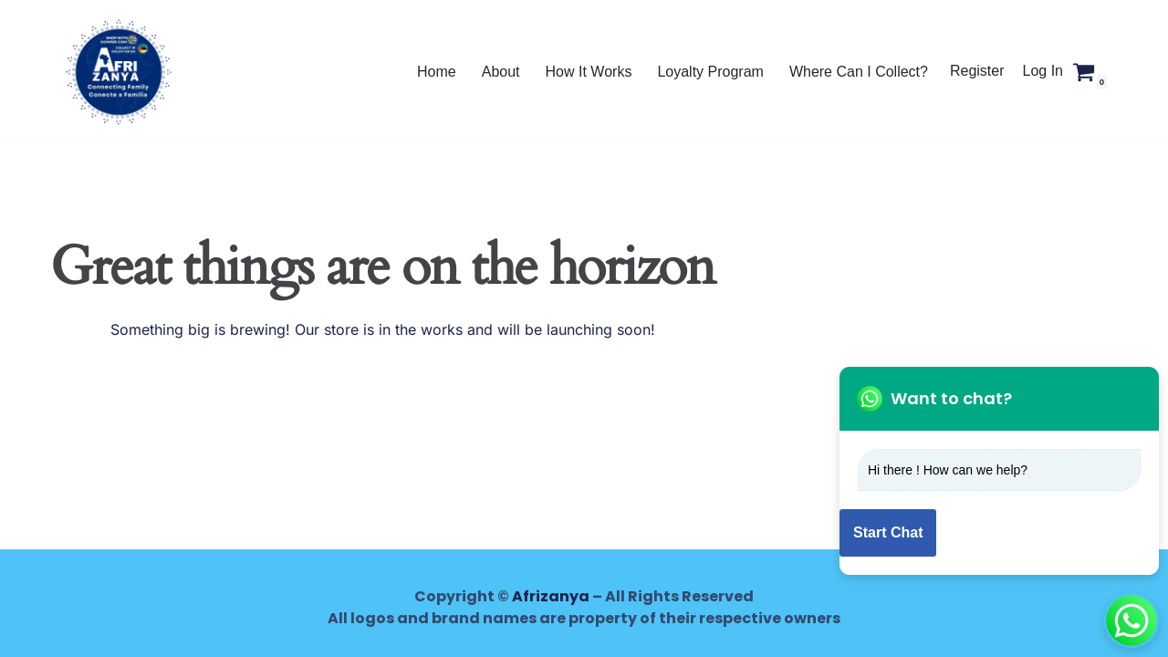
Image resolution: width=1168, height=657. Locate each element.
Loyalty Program (710, 71)
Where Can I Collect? (858, 71)
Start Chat (888, 532)
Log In (1043, 70)
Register (977, 70)
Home (436, 71)
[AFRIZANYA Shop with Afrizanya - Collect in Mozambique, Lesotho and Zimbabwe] (118, 71)
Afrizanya (550, 596)
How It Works (589, 71)
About (501, 71)
